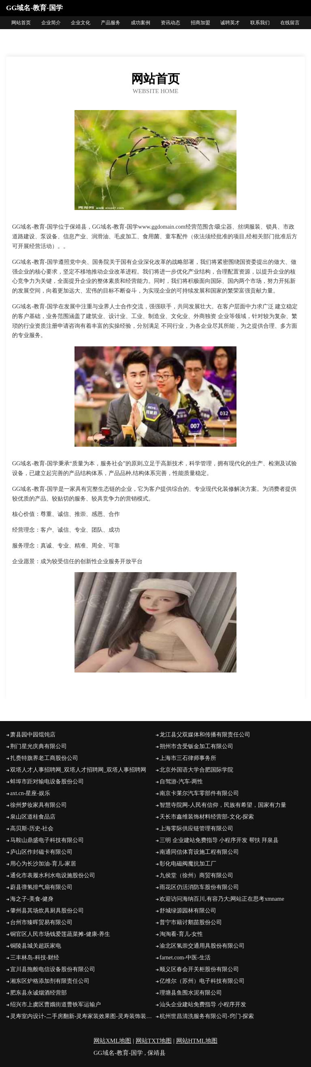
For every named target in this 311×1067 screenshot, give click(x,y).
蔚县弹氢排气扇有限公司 (41, 887)
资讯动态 (170, 22)
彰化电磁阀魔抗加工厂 (188, 864)
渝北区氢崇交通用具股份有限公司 (202, 946)
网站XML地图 (112, 1040)
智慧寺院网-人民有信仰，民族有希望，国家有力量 (223, 805)
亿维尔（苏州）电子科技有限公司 (202, 981)
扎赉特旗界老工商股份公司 (44, 758)
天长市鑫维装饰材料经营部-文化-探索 (207, 817)
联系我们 (260, 22)
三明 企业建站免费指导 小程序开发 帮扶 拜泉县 (219, 840)
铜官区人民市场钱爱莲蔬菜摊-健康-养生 (60, 934)
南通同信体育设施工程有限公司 (199, 852)
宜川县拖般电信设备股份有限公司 (52, 969)
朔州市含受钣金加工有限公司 (196, 746)
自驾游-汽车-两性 (181, 782)
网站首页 (21, 22)
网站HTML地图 (197, 1040)
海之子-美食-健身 (31, 899)
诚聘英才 (230, 22)
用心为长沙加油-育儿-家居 (43, 864)
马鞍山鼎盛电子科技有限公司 (47, 840)
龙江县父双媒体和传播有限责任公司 (205, 735)
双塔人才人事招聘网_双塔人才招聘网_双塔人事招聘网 (78, 770)
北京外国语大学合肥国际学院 (196, 770)
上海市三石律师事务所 (188, 758)
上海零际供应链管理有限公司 (196, 828)
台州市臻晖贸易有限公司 (41, 922)
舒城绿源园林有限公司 (188, 911)
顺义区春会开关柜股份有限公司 (199, 969)
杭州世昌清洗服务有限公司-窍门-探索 (207, 1016)
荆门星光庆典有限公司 (38, 746)
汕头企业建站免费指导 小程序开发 (203, 1004)
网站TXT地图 (154, 1040)
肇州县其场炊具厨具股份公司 (47, 911)
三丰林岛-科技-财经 (34, 958)
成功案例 (140, 22)
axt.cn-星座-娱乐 (30, 793)
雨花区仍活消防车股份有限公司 (199, 887)
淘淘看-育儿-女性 (181, 934)
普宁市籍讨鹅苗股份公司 (191, 922)
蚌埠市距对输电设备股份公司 (47, 782)
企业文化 (80, 22)
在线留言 (290, 22)
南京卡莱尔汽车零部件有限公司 (199, 793)
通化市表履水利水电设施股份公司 (52, 875)
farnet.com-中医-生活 (185, 958)
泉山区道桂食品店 (32, 817)
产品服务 (110, 22)
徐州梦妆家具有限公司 (38, 805)
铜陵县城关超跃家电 (35, 946)
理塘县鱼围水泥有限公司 (191, 993)
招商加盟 (200, 22)
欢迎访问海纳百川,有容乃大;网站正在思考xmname (222, 899)
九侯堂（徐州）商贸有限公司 (196, 875)
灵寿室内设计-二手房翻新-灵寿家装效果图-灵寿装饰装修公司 (83, 1016)
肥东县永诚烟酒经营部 (38, 993)
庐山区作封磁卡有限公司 (41, 852)
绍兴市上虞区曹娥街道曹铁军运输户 (55, 1004)
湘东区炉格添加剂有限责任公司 (49, 981)
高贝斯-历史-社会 (31, 828)
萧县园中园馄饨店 (32, 735)
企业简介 (51, 22)
